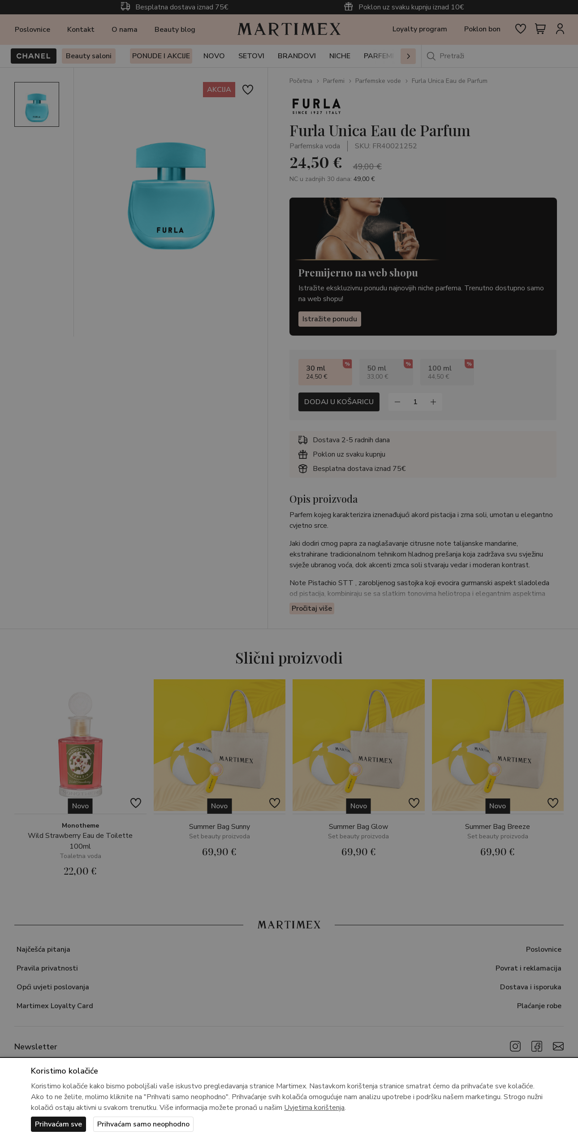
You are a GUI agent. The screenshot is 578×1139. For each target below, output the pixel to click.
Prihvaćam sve (58, 1124)
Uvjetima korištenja (314, 1108)
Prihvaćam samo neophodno (143, 1124)
